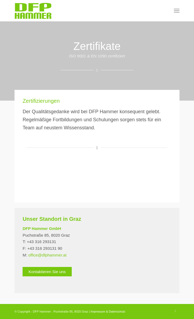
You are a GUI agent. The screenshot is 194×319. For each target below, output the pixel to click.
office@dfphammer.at (47, 255)
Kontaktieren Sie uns (47, 271)
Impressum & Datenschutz (108, 311)
